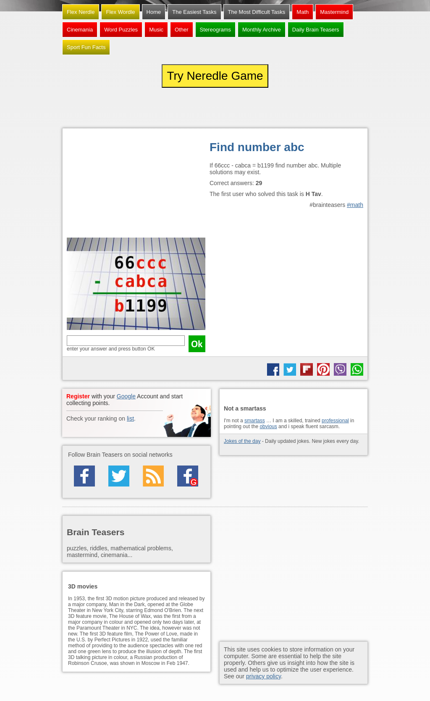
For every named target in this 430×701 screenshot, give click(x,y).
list (130, 418)
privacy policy (263, 676)
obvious (268, 426)
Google (126, 396)
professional (335, 421)
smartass (254, 421)
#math (355, 204)
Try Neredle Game (215, 75)
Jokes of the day (242, 441)
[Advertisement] (136, 185)
